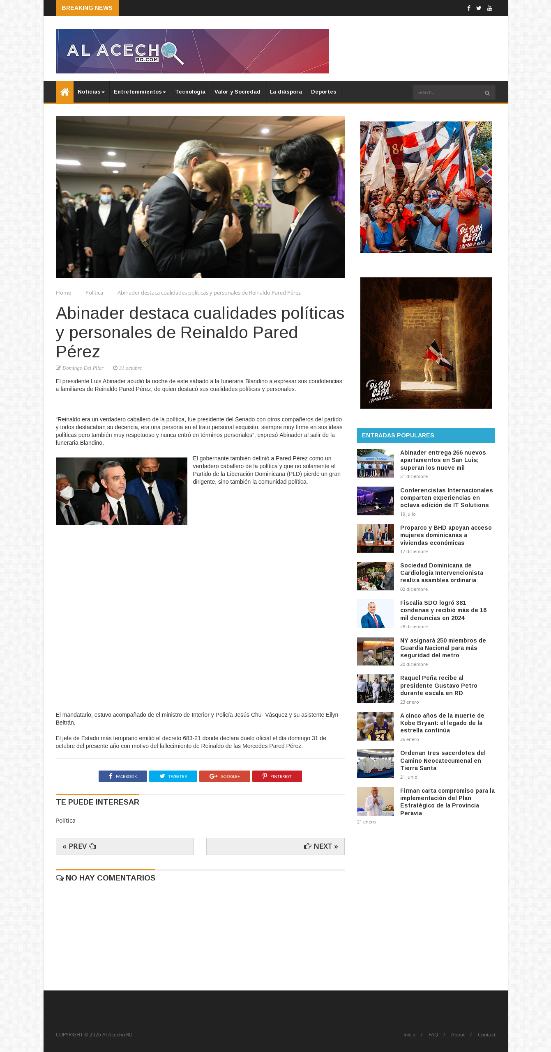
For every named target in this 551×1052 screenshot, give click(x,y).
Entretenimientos (140, 92)
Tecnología (190, 92)
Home (64, 292)
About (458, 1035)
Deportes (324, 92)
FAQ (433, 1035)
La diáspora (286, 92)
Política (94, 292)
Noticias (91, 92)
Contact (487, 1035)
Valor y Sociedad (237, 92)
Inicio (409, 1035)
